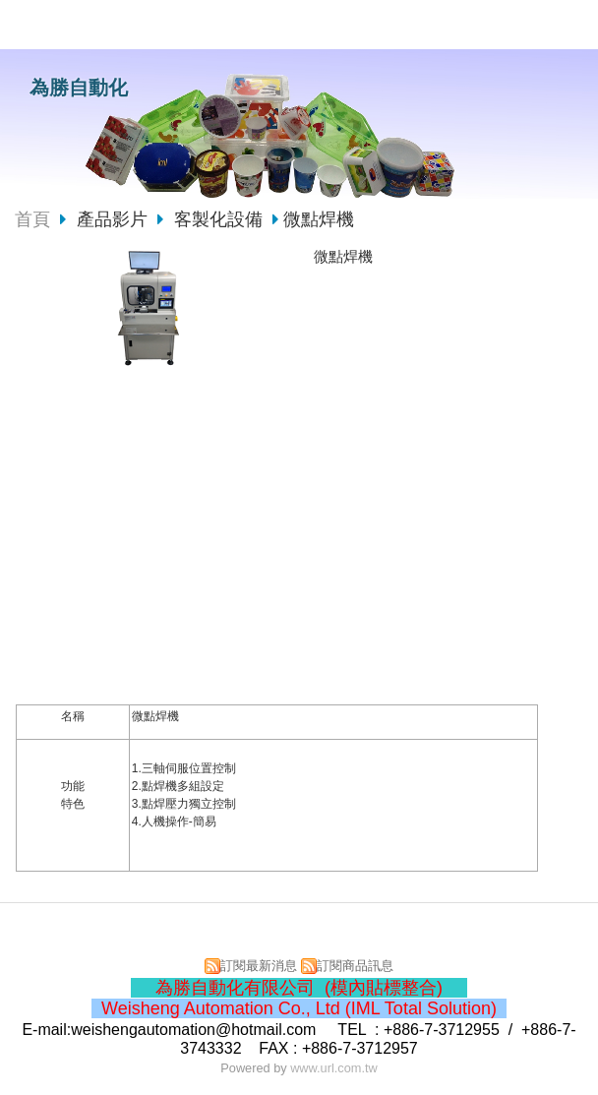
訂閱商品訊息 (355, 965)
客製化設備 (218, 219)
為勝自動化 (79, 87)
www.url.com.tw (334, 1068)
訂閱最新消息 (258, 965)
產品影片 (114, 219)
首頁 (32, 219)
